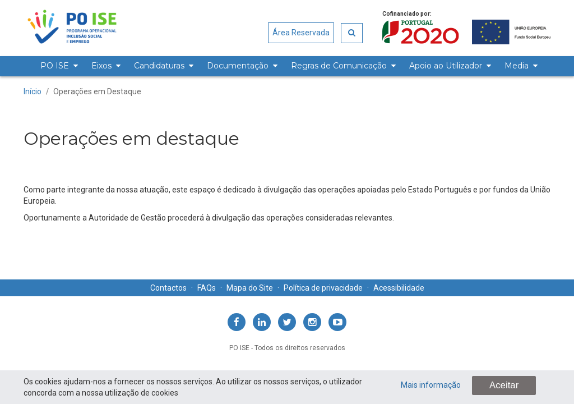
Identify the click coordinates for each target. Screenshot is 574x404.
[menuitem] (57, 66)
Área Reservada (301, 32)
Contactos (168, 287)
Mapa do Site (249, 287)
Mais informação (431, 384)
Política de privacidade (323, 287)
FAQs (206, 287)
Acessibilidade (398, 287)
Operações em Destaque (97, 91)
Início (32, 91)
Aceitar (504, 385)
